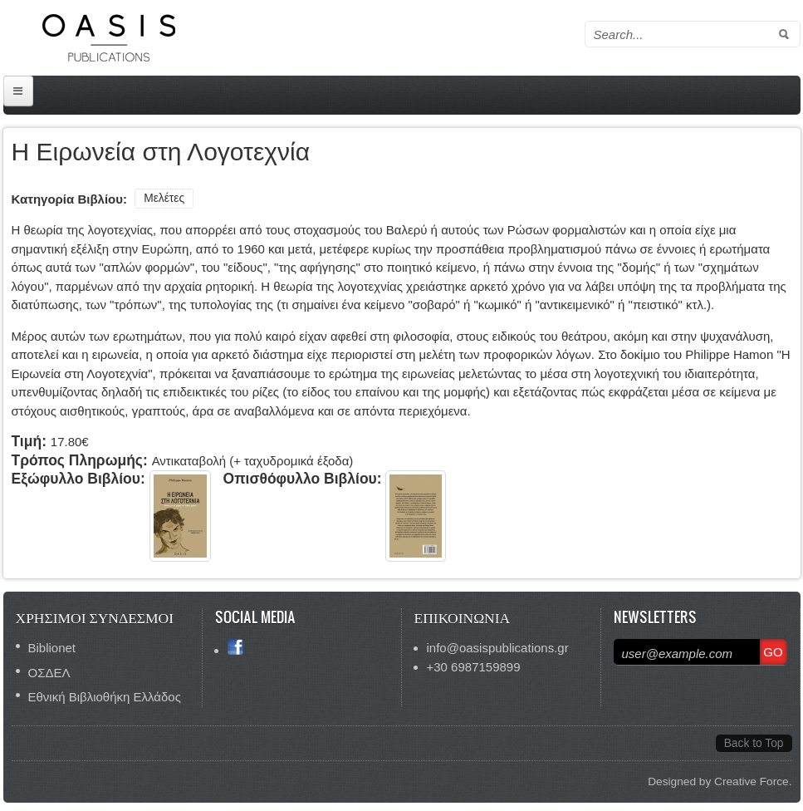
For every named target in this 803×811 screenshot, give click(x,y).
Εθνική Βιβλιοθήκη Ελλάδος (104, 697)
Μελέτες (164, 198)
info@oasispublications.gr (498, 648)
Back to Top (754, 743)
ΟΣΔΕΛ (49, 673)
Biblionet (52, 648)
